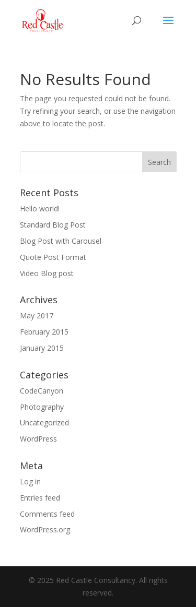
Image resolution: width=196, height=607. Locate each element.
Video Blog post (47, 273)
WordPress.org (45, 529)
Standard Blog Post (53, 225)
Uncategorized (44, 422)
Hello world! (40, 208)
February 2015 (44, 332)
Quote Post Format (53, 257)
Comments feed (47, 514)
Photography (42, 407)
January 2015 (42, 348)
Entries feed (40, 498)
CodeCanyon (41, 391)
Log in (30, 481)
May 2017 (36, 315)
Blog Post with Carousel (60, 241)
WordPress (38, 439)
